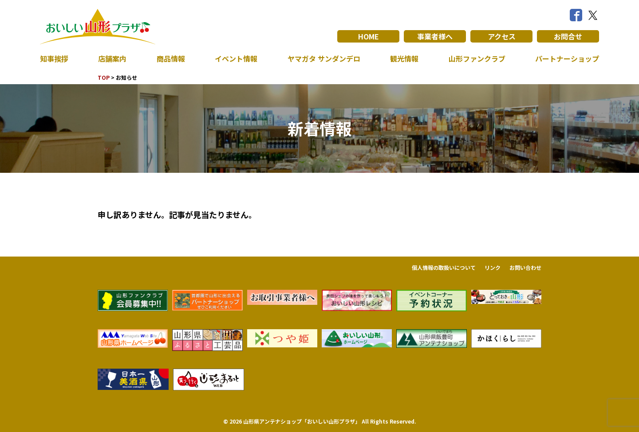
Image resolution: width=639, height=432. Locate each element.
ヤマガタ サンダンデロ (324, 58)
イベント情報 (236, 58)
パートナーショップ (567, 58)
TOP (104, 77)
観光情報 (404, 58)
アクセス (502, 36)
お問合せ (568, 36)
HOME (368, 36)
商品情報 (171, 58)
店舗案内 (112, 58)
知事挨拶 (54, 58)
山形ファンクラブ (477, 58)
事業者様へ (435, 36)
